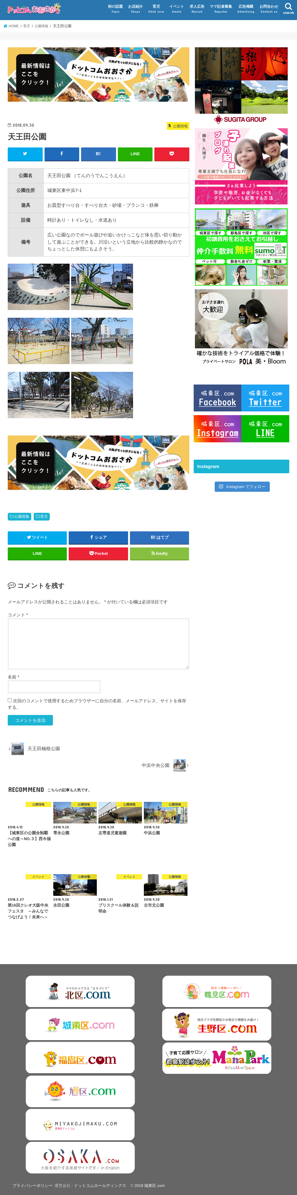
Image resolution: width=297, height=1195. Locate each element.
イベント (176, 9)
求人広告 (197, 9)
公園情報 (21, 516)
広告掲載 (245, 9)
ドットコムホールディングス (99, 1185)
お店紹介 (135, 9)
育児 (156, 9)
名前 (13, 676)
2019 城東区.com (149, 1185)
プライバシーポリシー (32, 1185)
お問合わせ (269, 9)
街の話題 (115, 9)
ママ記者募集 (221, 9)
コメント (18, 614)
